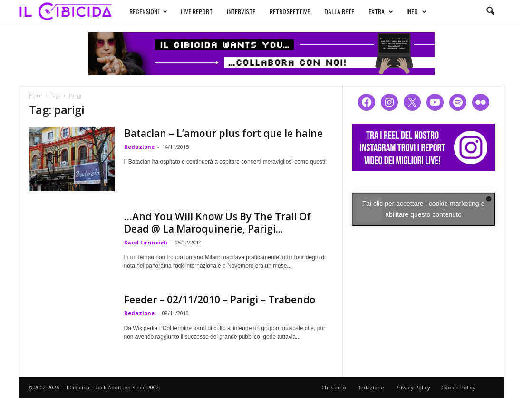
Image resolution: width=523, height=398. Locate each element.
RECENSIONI (148, 11)
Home (35, 95)
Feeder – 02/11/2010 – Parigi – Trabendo (220, 299)
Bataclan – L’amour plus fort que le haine (223, 133)
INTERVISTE (241, 11)
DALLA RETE (339, 11)
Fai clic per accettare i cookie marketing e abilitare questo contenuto (423, 209)
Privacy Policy (412, 387)
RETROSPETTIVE (290, 11)
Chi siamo (333, 387)
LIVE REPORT (197, 11)
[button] (490, 11)
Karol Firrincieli (145, 242)
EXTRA (380, 11)
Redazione (139, 146)
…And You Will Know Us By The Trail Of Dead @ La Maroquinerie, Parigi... (217, 222)
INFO (416, 11)
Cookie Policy (458, 387)
